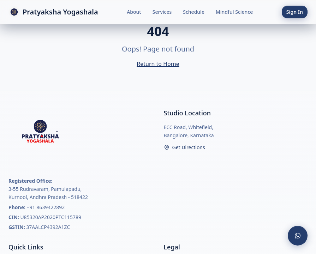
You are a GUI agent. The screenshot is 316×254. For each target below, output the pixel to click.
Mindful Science (234, 11)
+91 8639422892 (46, 207)
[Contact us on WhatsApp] (298, 236)
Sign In (294, 11)
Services (162, 11)
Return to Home (158, 64)
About (134, 11)
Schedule (193, 11)
